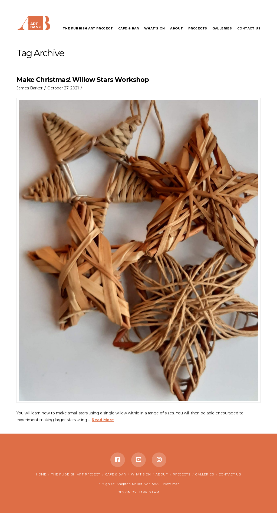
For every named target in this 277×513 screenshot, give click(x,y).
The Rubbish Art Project (75, 474)
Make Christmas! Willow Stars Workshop (83, 79)
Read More (103, 419)
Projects (181, 474)
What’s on (141, 474)
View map (171, 484)
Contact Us (230, 474)
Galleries (204, 474)
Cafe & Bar (115, 474)
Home (41, 474)
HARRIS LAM (148, 492)
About (162, 474)
